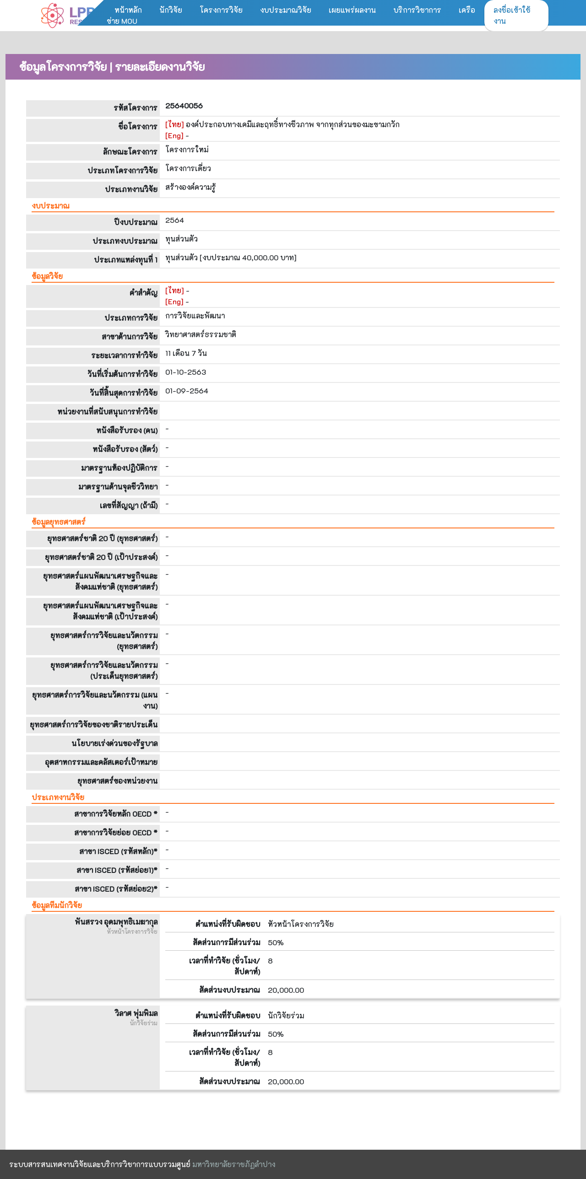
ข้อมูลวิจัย (47, 276)
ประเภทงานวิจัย (58, 797)
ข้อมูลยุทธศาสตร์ (59, 522)
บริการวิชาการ (417, 10)
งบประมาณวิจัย (285, 10)
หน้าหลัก (128, 10)
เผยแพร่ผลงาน (352, 10)
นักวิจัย (170, 10)
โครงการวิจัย (221, 10)
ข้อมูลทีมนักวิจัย (57, 905)
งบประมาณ (51, 205)
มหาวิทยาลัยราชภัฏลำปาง (233, 1164)
